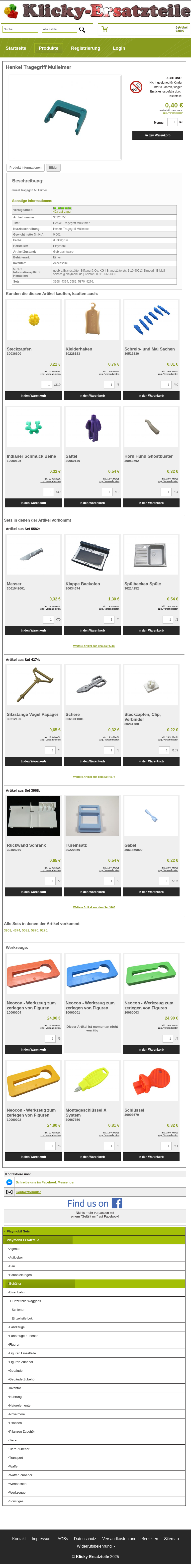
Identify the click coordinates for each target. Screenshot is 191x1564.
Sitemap (171, 1539)
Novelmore (17, 1414)
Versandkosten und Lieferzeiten (130, 1539)
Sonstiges (16, 1501)
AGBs (63, 1539)
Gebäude (16, 1370)
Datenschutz (85, 1539)
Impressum (41, 1539)
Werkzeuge (17, 1492)
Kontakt (19, 1539)
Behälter (15, 1283)
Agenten (15, 1249)
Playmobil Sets (18, 1231)
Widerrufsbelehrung (94, 1546)
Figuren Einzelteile (22, 1353)
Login (119, 48)
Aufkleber (16, 1257)
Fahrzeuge (17, 1327)
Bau (12, 1266)
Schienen (18, 1310)
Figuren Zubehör (21, 1362)
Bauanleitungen (20, 1275)
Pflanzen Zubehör (22, 1431)
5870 (81, 281)
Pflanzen (15, 1423)
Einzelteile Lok (22, 1318)
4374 (64, 281)
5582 (73, 281)
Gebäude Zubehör (22, 1379)
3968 (56, 281)
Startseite (16, 48)
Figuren (14, 1344)
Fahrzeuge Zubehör (23, 1336)
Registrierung (85, 48)
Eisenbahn (16, 1292)
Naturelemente (19, 1405)
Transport (16, 1458)
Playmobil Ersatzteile (23, 1240)
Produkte (48, 48)
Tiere (12, 1440)
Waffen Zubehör (20, 1475)
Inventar (15, 1388)
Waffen (14, 1466)
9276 (90, 281)
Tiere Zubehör (19, 1449)
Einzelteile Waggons (26, 1301)
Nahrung (15, 1397)
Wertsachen (17, 1484)
